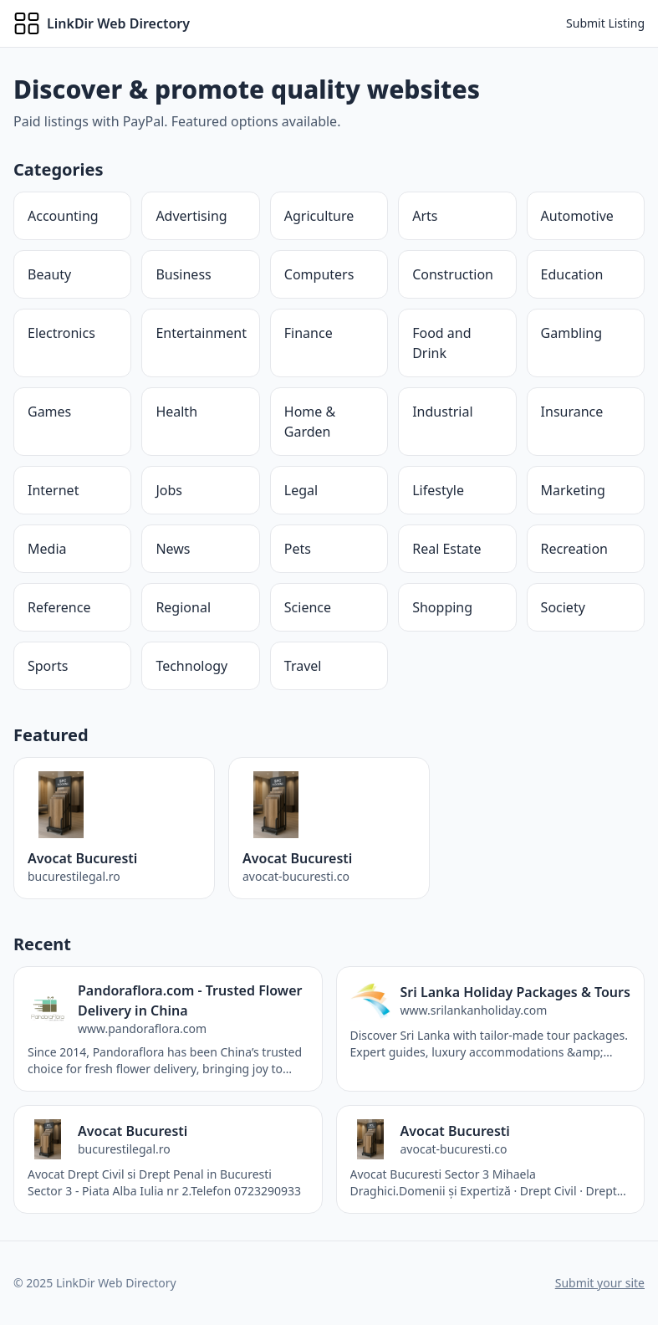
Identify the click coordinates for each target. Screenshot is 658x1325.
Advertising (191, 216)
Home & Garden (309, 421)
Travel (303, 666)
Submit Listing (605, 23)
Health (176, 411)
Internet (53, 490)
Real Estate (446, 549)
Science (307, 607)
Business (183, 274)
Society (563, 607)
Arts (424, 216)
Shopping (442, 607)
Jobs (169, 490)
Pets (297, 549)
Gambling (571, 333)
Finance (308, 333)
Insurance (572, 411)
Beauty (49, 274)
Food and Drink (441, 343)
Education (572, 274)
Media (47, 549)
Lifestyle (438, 490)
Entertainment (201, 333)
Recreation (574, 549)
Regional (183, 607)
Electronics (61, 333)
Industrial (442, 411)
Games (49, 411)
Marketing (573, 490)
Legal (301, 490)
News (173, 549)
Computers (319, 274)
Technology (191, 666)
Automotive (577, 216)
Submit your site (600, 1283)
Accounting (63, 216)
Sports (48, 666)
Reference (59, 607)
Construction (452, 274)
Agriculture (319, 216)
